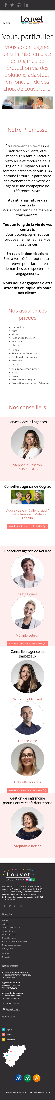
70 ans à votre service (11, 927)
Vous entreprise (9, 931)
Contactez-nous (13, 1009)
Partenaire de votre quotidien (14, 941)
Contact (5, 953)
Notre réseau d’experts (11, 945)
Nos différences (9, 938)
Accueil (5, 920)
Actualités (6, 924)
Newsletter (6, 957)
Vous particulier (9, 934)
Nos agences (7, 948)
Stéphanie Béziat (27, 846)
